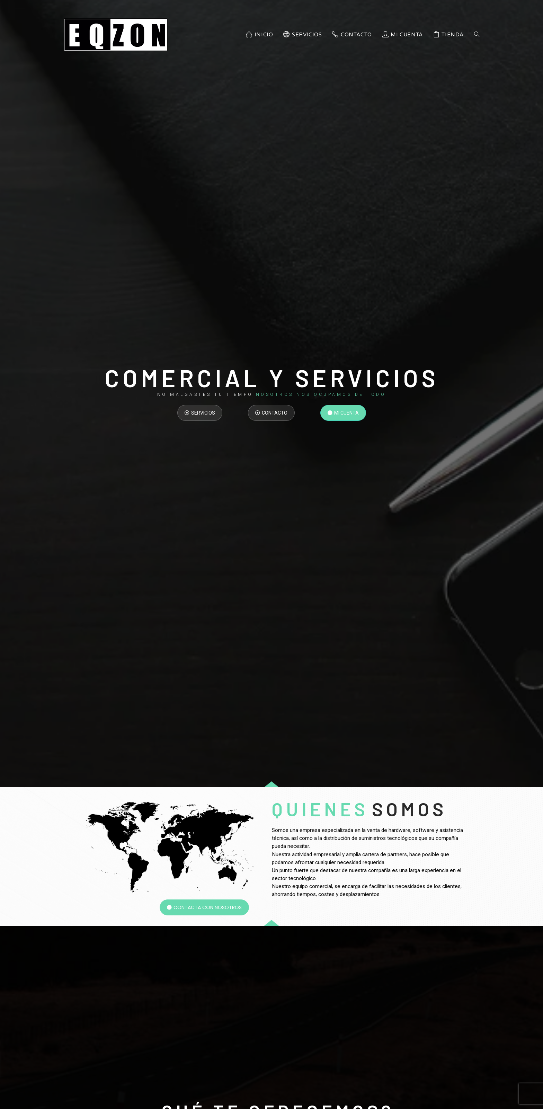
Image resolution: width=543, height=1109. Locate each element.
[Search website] (476, 34)
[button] (199, 413)
